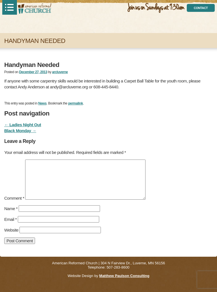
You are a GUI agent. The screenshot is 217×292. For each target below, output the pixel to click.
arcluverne (60, 72)
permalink (75, 103)
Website (11, 230)
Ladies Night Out (22, 124)
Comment (14, 198)
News (42, 103)
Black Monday (20, 130)
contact (201, 8)
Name (11, 208)
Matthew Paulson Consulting (124, 276)
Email (10, 219)
